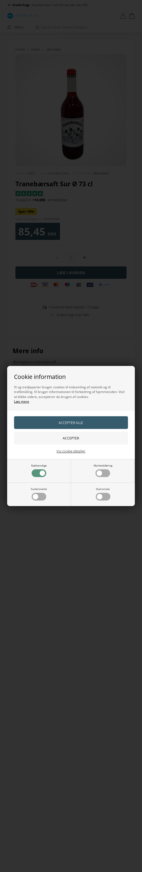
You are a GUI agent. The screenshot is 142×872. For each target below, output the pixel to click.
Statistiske (103, 494)
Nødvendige (39, 470)
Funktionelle (39, 494)
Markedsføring (103, 470)
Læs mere (21, 401)
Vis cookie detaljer (70, 451)
